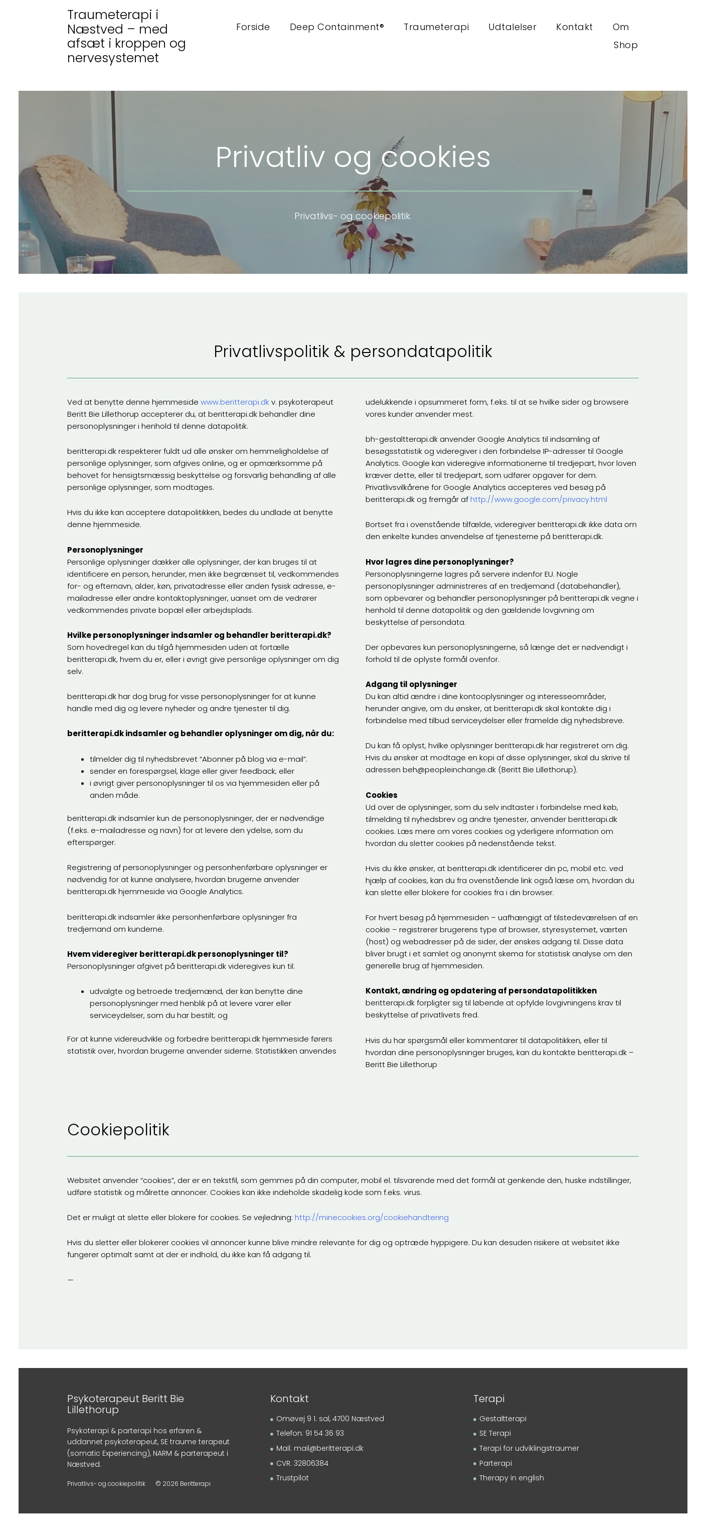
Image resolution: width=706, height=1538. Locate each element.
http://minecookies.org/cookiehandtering (372, 1220)
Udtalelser (512, 27)
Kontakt (574, 27)
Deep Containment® (337, 27)
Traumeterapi (436, 27)
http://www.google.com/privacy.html (538, 502)
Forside (253, 27)
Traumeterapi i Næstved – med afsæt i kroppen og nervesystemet (128, 36)
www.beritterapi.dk (235, 405)
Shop (626, 45)
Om (621, 27)
